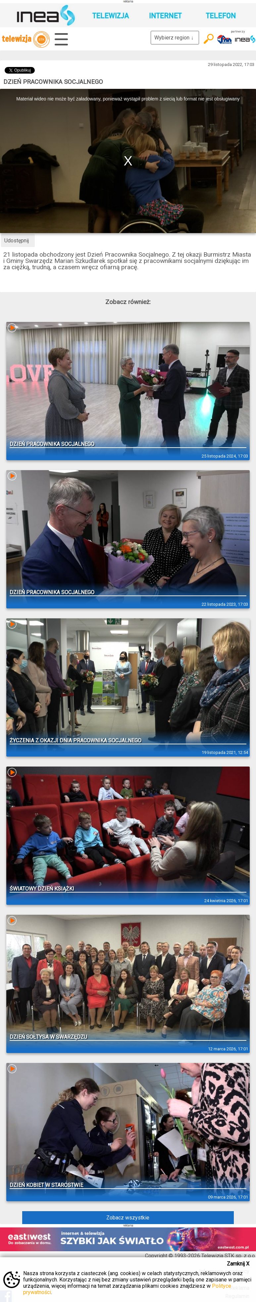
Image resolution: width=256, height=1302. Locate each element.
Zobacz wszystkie (127, 1217)
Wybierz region (174, 37)
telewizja (26, 39)
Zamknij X (238, 1264)
